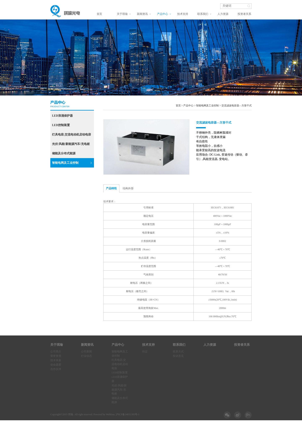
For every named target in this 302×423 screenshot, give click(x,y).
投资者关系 (244, 13)
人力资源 (222, 13)
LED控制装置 (61, 125)
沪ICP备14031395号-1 (127, 414)
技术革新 (55, 360)
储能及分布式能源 (64, 153)
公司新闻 (86, 351)
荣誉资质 (55, 355)
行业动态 (86, 355)
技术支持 (182, 13)
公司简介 (55, 351)
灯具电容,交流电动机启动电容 (71, 134)
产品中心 (162, 13)
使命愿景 (55, 364)
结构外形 (128, 188)
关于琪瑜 (122, 13)
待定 (145, 351)
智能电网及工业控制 (72, 162)
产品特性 (111, 188)
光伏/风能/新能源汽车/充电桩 (71, 144)
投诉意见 (178, 355)
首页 (99, 13)
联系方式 (178, 351)
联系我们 (202, 13)
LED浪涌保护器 (62, 115)
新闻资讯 (142, 13)
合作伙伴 (55, 369)
